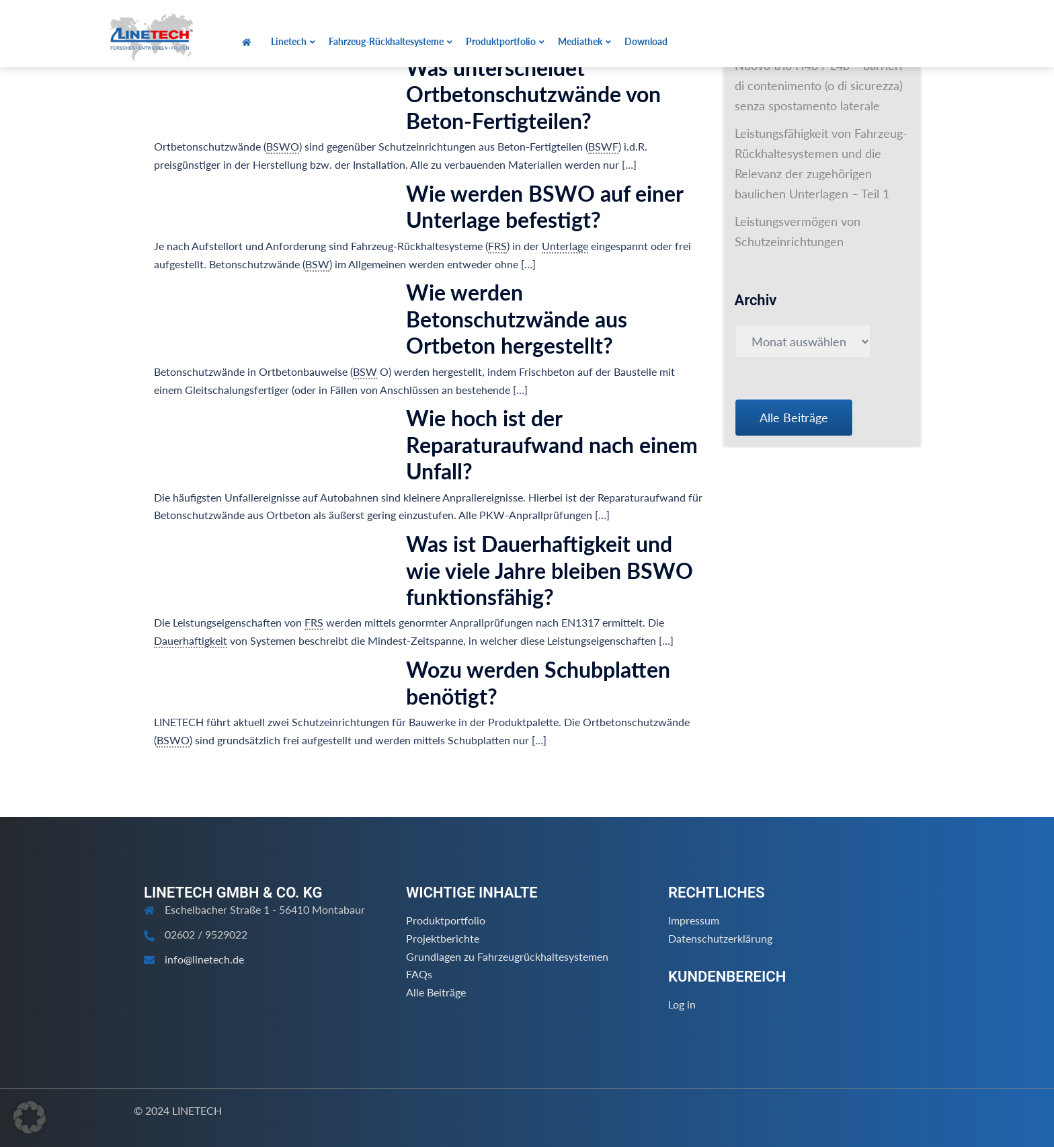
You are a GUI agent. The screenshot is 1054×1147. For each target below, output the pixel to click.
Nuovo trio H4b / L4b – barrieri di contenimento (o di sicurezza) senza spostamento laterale (819, 85)
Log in (682, 1004)
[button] (29, 1117)
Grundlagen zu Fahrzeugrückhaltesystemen (507, 956)
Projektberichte (442, 938)
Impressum (693, 920)
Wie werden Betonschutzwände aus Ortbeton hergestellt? (516, 318)
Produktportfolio (445, 920)
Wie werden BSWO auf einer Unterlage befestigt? (544, 206)
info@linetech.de (204, 959)
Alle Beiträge (436, 992)
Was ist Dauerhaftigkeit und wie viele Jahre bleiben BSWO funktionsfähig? (549, 570)
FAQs (419, 973)
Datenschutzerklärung (720, 938)
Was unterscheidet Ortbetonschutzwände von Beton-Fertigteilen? (533, 94)
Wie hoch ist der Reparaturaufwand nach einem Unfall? (552, 444)
